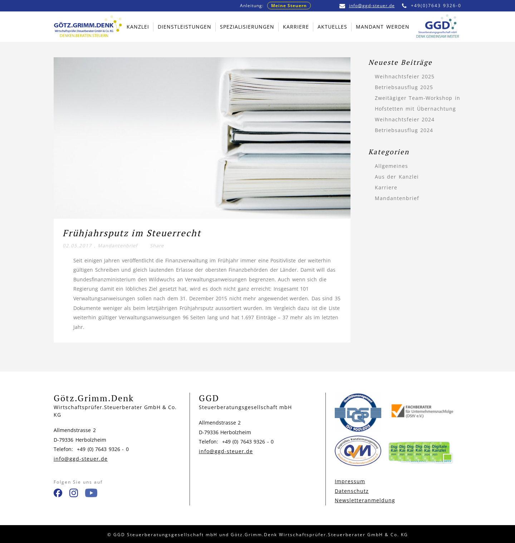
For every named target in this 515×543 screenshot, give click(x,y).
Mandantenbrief (117, 245)
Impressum (350, 481)
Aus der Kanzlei (397, 176)
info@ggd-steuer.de (367, 6)
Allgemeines (391, 166)
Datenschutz (352, 491)
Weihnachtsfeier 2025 (405, 76)
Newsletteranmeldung (365, 500)
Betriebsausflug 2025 (404, 87)
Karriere (386, 187)
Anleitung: (275, 5)
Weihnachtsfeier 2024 (405, 119)
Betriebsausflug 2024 (404, 130)
